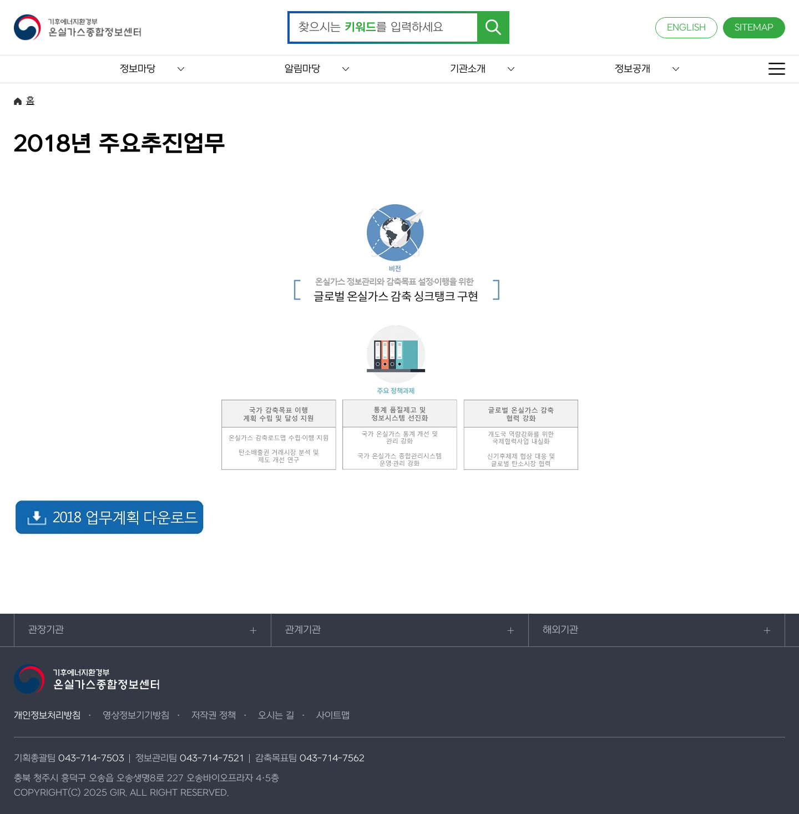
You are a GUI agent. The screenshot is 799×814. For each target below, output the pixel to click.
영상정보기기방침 (136, 716)
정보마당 (137, 69)
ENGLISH (686, 28)
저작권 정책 (213, 716)
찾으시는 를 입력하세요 (371, 27)
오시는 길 (276, 716)
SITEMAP (754, 28)
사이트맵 (333, 716)
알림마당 (302, 69)
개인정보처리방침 (47, 716)
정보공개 (632, 69)
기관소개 (468, 69)
